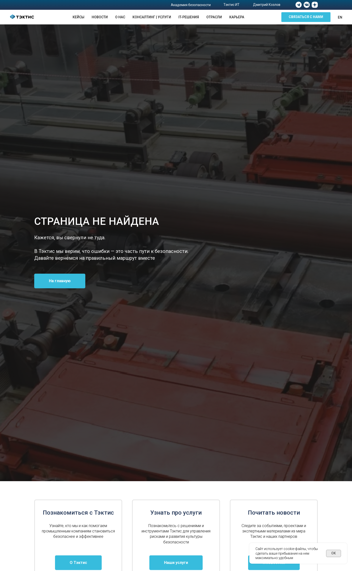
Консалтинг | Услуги (151, 17)
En (340, 17)
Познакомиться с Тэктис (78, 512)
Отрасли (214, 17)
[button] (305, 17)
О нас (120, 17)
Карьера (236, 17)
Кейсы (78, 17)
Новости (100, 17)
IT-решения (188, 17)
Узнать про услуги (176, 512)
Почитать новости (274, 512)
